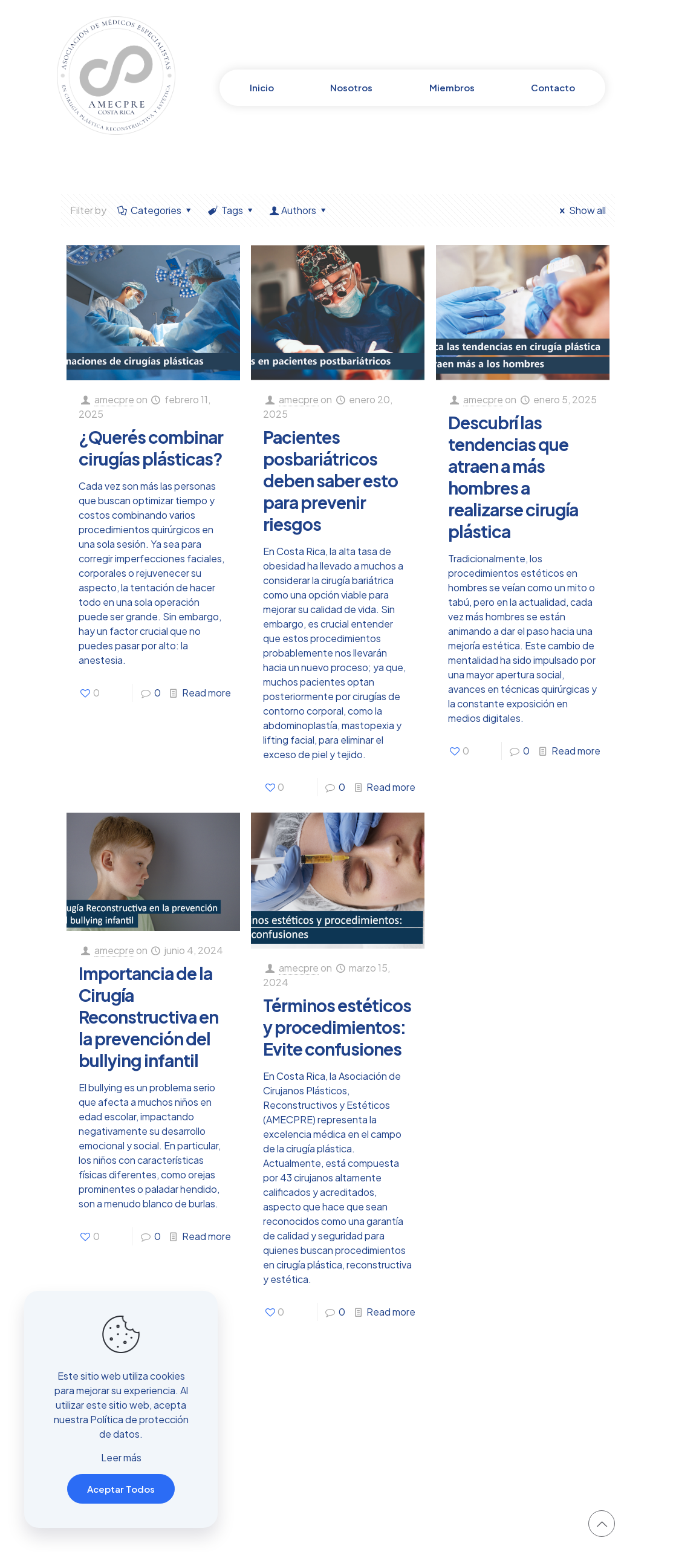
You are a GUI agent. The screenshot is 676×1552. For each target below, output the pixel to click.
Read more (206, 692)
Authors (299, 210)
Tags (231, 210)
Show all (581, 210)
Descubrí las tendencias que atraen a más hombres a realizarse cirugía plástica (513, 477)
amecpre (114, 399)
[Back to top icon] (601, 1523)
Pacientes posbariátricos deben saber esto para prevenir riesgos (330, 480)
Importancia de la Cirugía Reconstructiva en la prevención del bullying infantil (148, 1017)
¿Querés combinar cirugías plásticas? (151, 447)
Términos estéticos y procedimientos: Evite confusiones (337, 1027)
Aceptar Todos (121, 1489)
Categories (155, 210)
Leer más (121, 1457)
